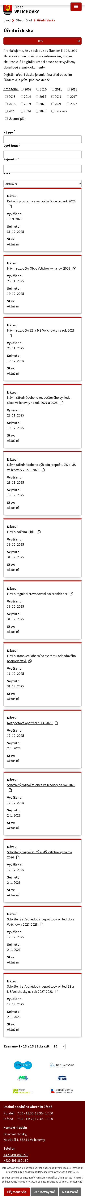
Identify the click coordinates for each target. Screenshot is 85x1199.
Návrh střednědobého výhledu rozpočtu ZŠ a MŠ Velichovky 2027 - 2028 (41, 467)
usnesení (61, 111)
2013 (12, 96)
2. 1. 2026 (13, 748)
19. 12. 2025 (15, 293)
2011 (58, 89)
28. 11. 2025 (15, 281)
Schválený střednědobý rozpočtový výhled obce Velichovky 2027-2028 (40, 922)
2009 (27, 89)
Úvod (7, 20)
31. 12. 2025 (15, 231)
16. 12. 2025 (15, 544)
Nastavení (70, 1192)
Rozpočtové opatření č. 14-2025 (32, 723)
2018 (12, 104)
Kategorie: (11, 89)
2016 (58, 96)
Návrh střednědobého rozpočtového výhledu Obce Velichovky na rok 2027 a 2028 (38, 400)
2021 (58, 104)
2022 (73, 104)
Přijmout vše (17, 1192)
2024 (27, 111)
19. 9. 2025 (14, 219)
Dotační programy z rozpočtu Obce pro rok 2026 (41, 203)
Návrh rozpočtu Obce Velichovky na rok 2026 (41, 268)
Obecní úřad (24, 20)
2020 (42, 104)
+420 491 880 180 (15, 1160)
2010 (43, 89)
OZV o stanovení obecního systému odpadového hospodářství (41, 658)
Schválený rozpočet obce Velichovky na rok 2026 (41, 787)
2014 (27, 96)
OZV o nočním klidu (23, 532)
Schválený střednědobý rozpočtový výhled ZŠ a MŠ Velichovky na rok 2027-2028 (40, 989)
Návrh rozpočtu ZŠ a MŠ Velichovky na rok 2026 (40, 332)
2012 (73, 89)
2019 (27, 104)
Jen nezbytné (44, 1192)
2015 (42, 96)
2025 (42, 111)
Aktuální (13, 244)
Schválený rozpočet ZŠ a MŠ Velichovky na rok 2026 (39, 854)
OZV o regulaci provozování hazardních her (40, 594)
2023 (12, 111)
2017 (73, 96)
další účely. (73, 1172)
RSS (59, 41)
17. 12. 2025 (15, 735)
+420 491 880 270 (15, 1155)
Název (8, 132)
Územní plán (17, 118)
